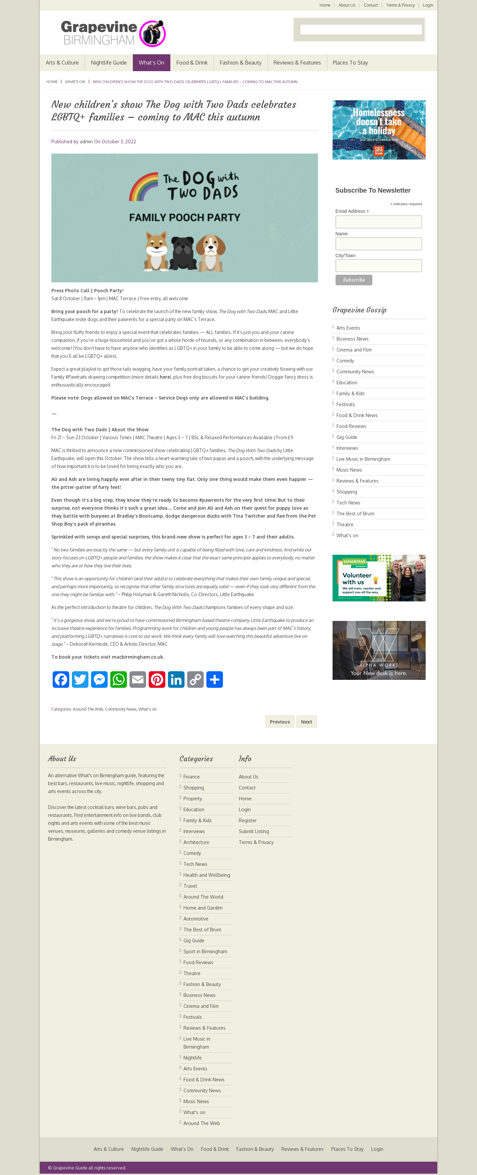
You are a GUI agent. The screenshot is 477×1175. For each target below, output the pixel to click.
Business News (353, 339)
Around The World (203, 897)
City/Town (346, 255)
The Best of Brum (355, 513)
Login (428, 5)
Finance (192, 776)
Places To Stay (350, 62)
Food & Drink (192, 62)
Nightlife (193, 1057)
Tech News (348, 502)
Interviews (347, 448)
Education (347, 382)
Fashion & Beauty (241, 62)
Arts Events (348, 328)
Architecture (196, 842)
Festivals (346, 404)
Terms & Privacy (400, 5)
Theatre (345, 524)
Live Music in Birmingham (363, 459)
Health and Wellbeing (207, 875)
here (189, 377)
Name (342, 233)
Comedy (345, 360)
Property (193, 798)
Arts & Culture (62, 62)
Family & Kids (351, 393)
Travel (190, 886)
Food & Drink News (357, 415)
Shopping (347, 491)
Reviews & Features (297, 62)
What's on (75, 81)
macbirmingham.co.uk (137, 657)
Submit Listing (254, 831)
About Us (346, 5)
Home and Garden (203, 908)
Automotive (196, 918)
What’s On (151, 62)
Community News (120, 709)
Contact (370, 5)
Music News (349, 470)
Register (248, 820)
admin (86, 141)
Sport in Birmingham (205, 951)
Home (323, 5)
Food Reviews (351, 426)
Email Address (352, 211)
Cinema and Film (354, 349)
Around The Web (88, 709)
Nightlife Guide (109, 62)
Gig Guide (347, 437)
